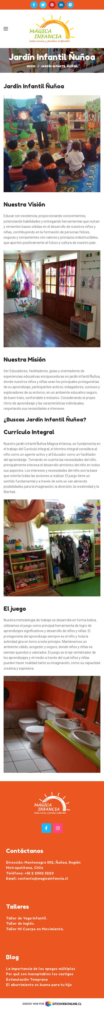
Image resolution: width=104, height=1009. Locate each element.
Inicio (31, 66)
